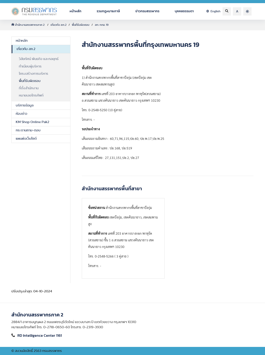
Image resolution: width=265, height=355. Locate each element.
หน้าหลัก (75, 11)
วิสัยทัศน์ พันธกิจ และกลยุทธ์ (39, 59)
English (213, 11)
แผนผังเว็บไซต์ (26, 138)
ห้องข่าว (21, 113)
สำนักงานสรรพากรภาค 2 (28, 24)
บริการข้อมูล (25, 105)
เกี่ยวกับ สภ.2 (58, 24)
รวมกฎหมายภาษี (108, 11)
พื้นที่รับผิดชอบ (80, 24)
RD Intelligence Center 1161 (39, 336)
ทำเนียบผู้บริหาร (30, 66)
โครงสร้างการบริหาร (33, 73)
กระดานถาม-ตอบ (28, 130)
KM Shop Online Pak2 (32, 122)
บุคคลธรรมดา (184, 11)
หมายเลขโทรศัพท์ (31, 95)
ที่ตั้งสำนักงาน (29, 88)
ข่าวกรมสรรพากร (147, 11)
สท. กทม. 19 (101, 24)
